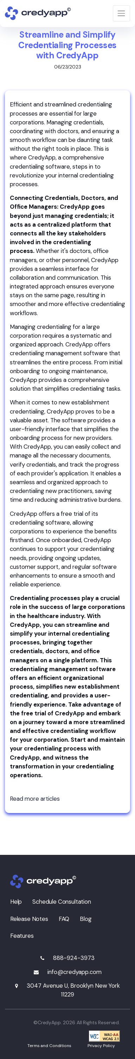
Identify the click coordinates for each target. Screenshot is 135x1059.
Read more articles (35, 799)
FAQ (64, 919)
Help (16, 901)
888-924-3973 (74, 958)
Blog (85, 919)
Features (22, 936)
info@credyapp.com (74, 972)
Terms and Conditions (49, 1045)
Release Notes (29, 919)
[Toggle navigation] (121, 13)
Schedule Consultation (61, 901)
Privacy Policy (101, 1045)
